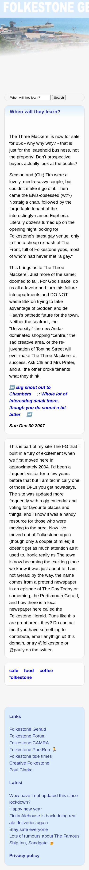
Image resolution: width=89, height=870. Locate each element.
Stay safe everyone (28, 829)
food (29, 670)
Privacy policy (24, 855)
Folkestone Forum (27, 735)
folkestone (20, 677)
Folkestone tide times (30, 756)
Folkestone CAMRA (29, 742)
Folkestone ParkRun (29, 749)
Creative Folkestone (29, 763)
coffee (46, 670)
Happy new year (25, 808)
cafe (13, 670)
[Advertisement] (44, 44)
